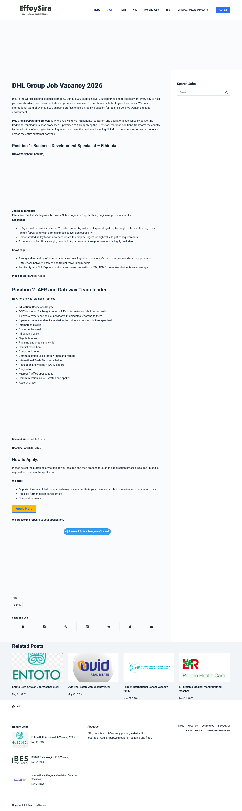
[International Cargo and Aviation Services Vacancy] (20, 780)
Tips (168, 10)
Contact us (208, 726)
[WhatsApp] (130, 626)
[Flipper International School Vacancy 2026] (149, 667)
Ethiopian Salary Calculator (193, 10)
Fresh (123, 10)
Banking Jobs (151, 10)
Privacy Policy (194, 730)
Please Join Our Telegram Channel (87, 531)
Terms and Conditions (218, 730)
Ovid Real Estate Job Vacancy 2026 (89, 687)
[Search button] (226, 92)
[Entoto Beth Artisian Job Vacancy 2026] (37, 667)
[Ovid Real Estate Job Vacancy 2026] (93, 667)
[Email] (152, 626)
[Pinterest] (66, 626)
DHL (17, 604)
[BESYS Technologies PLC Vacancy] (20, 760)
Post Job (223, 10)
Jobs (109, 10)
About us (193, 726)
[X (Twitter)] (44, 626)
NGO (135, 10)
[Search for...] (200, 92)
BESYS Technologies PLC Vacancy (50, 757)
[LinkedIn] (87, 626)
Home (97, 10)
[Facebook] (23, 626)
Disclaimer (224, 726)
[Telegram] (108, 626)
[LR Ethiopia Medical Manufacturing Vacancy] (204, 667)
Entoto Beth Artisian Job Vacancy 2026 (35, 687)
